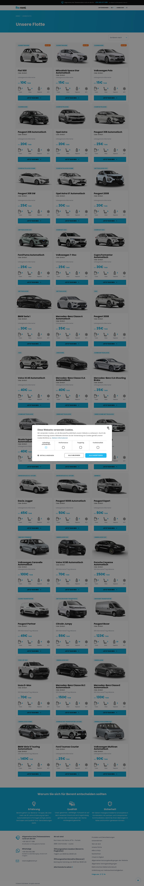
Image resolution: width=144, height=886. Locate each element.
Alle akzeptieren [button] (96, 455)
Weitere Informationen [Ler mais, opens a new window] (60, 438)
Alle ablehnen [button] (74, 455)
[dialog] (72, 443)
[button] (46, 455)
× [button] (109, 429)
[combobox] (108, 428)
